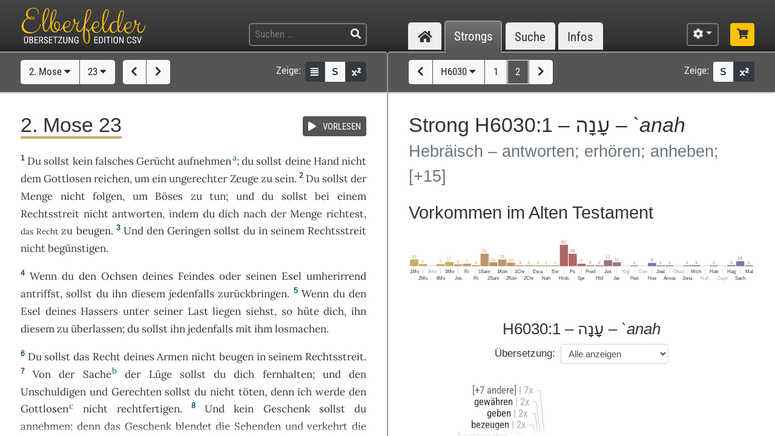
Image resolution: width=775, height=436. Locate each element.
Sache (97, 374)
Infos (580, 36)
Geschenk (286, 408)
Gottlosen (67, 178)
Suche (530, 36)
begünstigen (77, 248)
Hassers (99, 311)
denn (282, 391)
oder (230, 276)
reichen (112, 178)
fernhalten (287, 374)
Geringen (189, 230)
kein (83, 161)
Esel (292, 276)
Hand (326, 161)
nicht (353, 161)
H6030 (458, 71)
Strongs (473, 36)
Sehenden (257, 426)
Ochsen (119, 276)
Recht (106, 356)
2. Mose (50, 71)
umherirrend (336, 276)
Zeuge (244, 178)
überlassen (96, 328)
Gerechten (136, 391)
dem (31, 178)
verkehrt (327, 426)
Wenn (43, 276)
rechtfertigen (148, 408)
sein (284, 178)
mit (244, 328)
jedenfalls (191, 293)
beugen (93, 230)
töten (252, 391)
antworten (137, 213)
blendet (194, 426)
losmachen (300, 328)
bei (322, 196)
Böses (169, 196)
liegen (227, 311)
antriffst (40, 293)
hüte (308, 311)
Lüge (160, 374)
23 (97, 71)
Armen (172, 356)
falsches (114, 161)
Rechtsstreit (50, 213)
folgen (107, 196)
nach (254, 213)
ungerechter (198, 178)
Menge (37, 196)
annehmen (45, 426)
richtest (345, 213)
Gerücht (156, 161)
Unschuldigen (53, 391)
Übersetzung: (525, 353)
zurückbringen (252, 293)
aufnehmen (204, 161)
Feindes (196, 276)
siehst (260, 311)
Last (198, 311)
